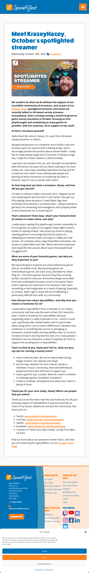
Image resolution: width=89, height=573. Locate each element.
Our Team (48, 482)
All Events (48, 514)
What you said (50, 492)
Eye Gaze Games (70, 485)
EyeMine (66, 489)
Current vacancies (52, 521)
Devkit (65, 499)
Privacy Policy (48, 570)
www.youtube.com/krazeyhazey (45, 419)
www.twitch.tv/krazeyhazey (40, 416)
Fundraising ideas (52, 518)
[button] (85, 532)
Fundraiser (55, 54)
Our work (48, 479)
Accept (44, 551)
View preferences (44, 564)
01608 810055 (16, 502)
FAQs (65, 502)
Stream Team (19, 108)
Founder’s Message (52, 489)
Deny (44, 557)
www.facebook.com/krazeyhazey (47, 426)
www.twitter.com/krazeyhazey (43, 422)
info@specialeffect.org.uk (19, 508)
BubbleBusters (69, 492)
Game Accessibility (71, 495)
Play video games (70, 482)
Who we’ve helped (52, 486)
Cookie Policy (39, 570)
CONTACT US (16, 517)
